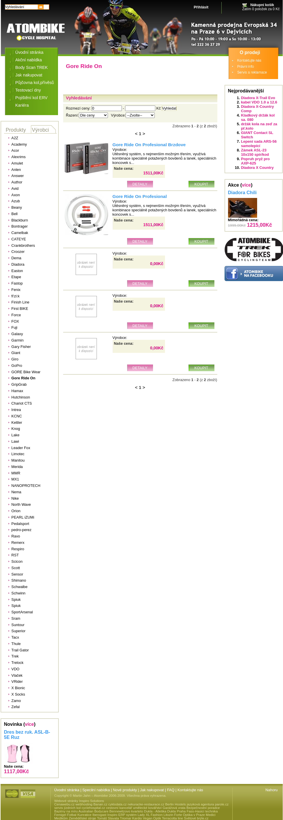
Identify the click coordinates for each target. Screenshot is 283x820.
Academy (19, 144)
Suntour (17, 625)
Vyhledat (169, 108)
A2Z (14, 138)
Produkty (16, 130)
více (29, 724)
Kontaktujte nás (249, 60)
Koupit (201, 184)
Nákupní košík (262, 5)
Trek (15, 656)
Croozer (18, 251)
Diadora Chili (242, 192)
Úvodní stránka (29, 52)
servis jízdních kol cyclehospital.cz (79, 808)
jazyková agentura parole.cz (207, 804)
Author (16, 182)
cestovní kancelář (119, 808)
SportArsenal (22, 612)
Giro (14, 359)
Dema (16, 258)
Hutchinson (20, 397)
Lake (15, 435)
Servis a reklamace (252, 72)
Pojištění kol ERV (31, 97)
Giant (15, 353)
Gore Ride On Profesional (140, 196)
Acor (15, 150)
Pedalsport (20, 523)
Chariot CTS (21, 403)
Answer (17, 176)
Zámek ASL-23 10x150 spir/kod (255, 152)
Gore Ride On (23, 378)
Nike (15, 498)
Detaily (139, 184)
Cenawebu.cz (64, 804)
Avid (15, 188)
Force (16, 315)
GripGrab (19, 384)
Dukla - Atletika (155, 811)
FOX (15, 321)
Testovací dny (28, 90)
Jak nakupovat (28, 75)
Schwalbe (19, 587)
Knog (15, 428)
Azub (15, 201)
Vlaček (16, 675)
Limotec (17, 454)
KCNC (16, 416)
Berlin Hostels (175, 804)
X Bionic (18, 688)
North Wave (21, 504)
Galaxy (17, 334)
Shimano (18, 580)
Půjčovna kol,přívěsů (34, 82)
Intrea (16, 410)
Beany (16, 207)
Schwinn (18, 593)
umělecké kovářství (147, 808)
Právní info (245, 67)
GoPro (16, 365)
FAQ (171, 790)
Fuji (14, 327)
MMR (15, 473)
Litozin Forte (172, 815)
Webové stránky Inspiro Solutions (79, 801)
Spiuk (16, 599)
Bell (14, 214)
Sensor (17, 574)
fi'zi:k (15, 296)
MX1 (15, 479)
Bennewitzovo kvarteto (126, 811)
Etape (16, 277)
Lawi (15, 441)
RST (15, 555)
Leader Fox (20, 448)
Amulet (17, 163)
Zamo (16, 700)
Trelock (17, 662)
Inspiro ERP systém (122, 815)
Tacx (15, 637)
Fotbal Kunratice (79, 815)
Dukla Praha (176, 811)
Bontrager (19, 226)
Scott (15, 568)
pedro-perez (21, 530)
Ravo (15, 536)
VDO (15, 669)
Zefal (15, 707)
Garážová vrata (174, 808)
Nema (16, 492)
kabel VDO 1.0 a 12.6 (259, 102)
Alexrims (18, 157)
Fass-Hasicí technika (202, 811)
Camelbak (19, 233)
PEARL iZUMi (22, 517)
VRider (17, 681)
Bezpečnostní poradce (203, 808)
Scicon (16, 561)
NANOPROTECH (25, 485)
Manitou (18, 460)
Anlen (16, 169)
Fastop (17, 283)
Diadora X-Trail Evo (258, 98)
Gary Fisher (21, 346)
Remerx (17, 542)
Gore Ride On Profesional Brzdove (149, 144)
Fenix (15, 289)
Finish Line (20, 302)
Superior (18, 631)
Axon (15, 195)
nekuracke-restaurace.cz (146, 804)
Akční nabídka (28, 60)
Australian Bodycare (93, 811)
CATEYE (18, 239)
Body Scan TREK (31, 67)
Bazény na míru (66, 811)
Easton (17, 271)
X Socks (18, 694)
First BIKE (19, 308)
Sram (15, 618)
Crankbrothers (23, 245)
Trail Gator (20, 650)
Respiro (17, 549)
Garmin (17, 340)
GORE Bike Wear (25, 372)
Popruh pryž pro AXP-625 (255, 161)
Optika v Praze (194, 815)
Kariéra (22, 105)
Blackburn (19, 220)
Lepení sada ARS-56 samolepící (259, 143)
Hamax (17, 391)
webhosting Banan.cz (91, 804)
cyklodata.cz (117, 804)
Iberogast (99, 815)
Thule (16, 644)
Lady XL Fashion (150, 815)
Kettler (16, 422)
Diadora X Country (257, 167)
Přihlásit (201, 7)
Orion (15, 511)
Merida (17, 467)
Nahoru (272, 790)
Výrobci (40, 130)
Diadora (17, 264)
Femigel (60, 815)
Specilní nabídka (96, 790)
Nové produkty (125, 790)
